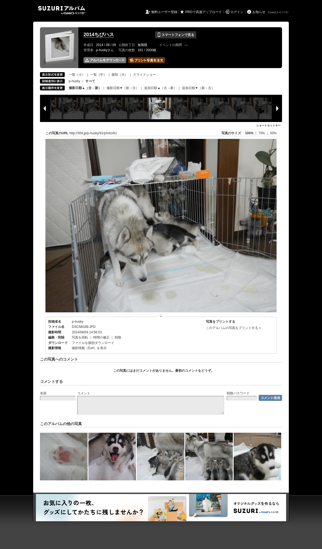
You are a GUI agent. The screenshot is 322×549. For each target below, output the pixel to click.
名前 (43, 393)
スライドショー (144, 75)
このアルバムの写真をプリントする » (233, 328)
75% (262, 133)
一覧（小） (77, 75)
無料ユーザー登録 (164, 12)
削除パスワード (238, 393)
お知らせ (258, 12)
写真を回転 (80, 337)
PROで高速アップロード (203, 12)
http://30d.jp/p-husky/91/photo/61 (93, 133)
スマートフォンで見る (175, 34)
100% (249, 133)
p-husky (74, 81)
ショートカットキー (268, 125)
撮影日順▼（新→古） (123, 88)
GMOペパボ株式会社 (279, 12)
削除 (118, 337)
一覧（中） (98, 75)
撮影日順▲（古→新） (85, 88)
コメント (83, 393)
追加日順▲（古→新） (160, 88)
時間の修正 (101, 337)
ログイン (236, 12)
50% (273, 133)
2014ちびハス (98, 34)
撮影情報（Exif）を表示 (89, 348)
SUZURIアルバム (61, 10)
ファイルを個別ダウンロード (93, 343)
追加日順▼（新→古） (198, 88)
